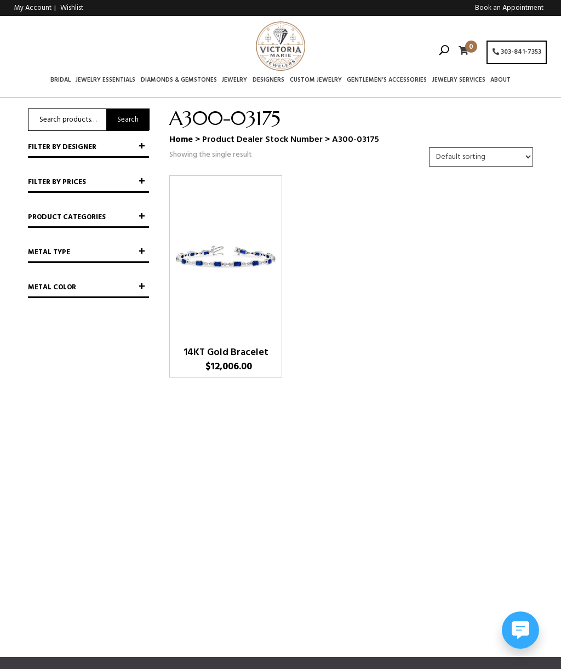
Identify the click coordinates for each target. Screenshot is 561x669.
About (500, 80)
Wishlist (71, 8)
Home (181, 140)
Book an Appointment (509, 8)
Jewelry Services (458, 80)
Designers (268, 80)
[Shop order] (481, 157)
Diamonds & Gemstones (179, 80)
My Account (32, 8)
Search (128, 119)
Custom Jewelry (316, 80)
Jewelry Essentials (105, 80)
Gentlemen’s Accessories (387, 80)
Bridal (60, 80)
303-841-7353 (517, 52)
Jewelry (234, 80)
